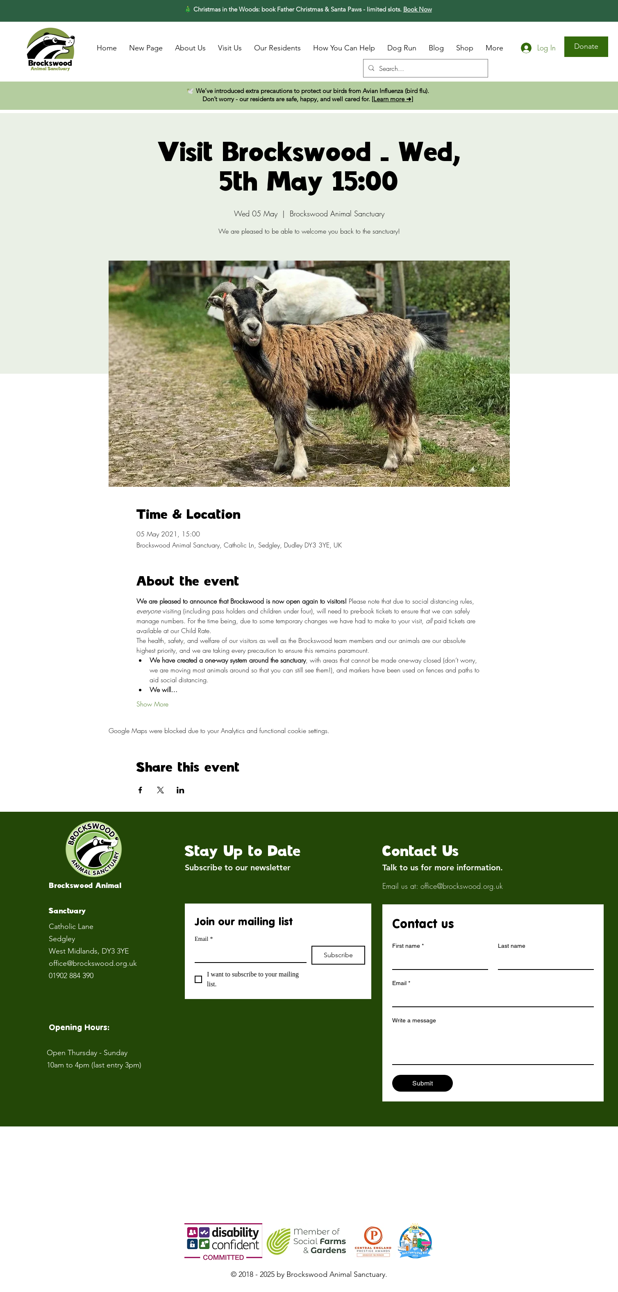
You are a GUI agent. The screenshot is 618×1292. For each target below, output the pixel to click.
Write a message (414, 1020)
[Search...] (424, 68)
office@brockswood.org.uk (93, 963)
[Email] (248, 954)
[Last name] (543, 961)
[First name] (437, 961)
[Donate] (586, 46)
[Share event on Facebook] (140, 790)
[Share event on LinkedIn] (180, 790)
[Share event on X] (160, 790)
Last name (511, 945)
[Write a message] (493, 1046)
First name (408, 945)
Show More (152, 703)
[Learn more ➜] (392, 99)
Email (204, 939)
